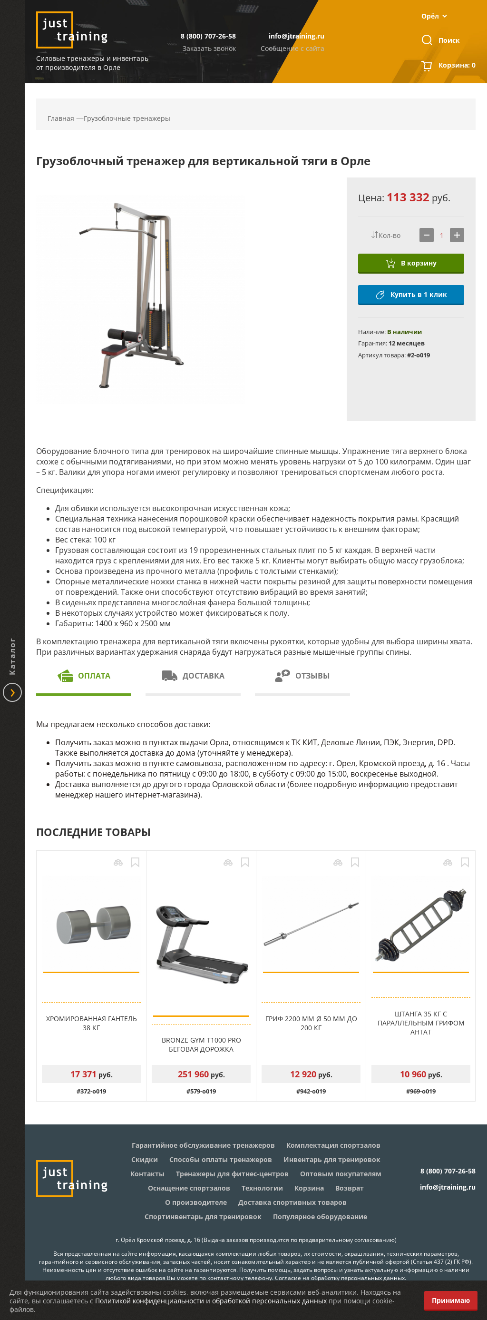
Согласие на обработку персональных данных (340, 1278)
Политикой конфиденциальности (149, 1300)
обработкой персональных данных (269, 1300)
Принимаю (451, 1300)
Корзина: (457, 66)
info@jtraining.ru (296, 35)
